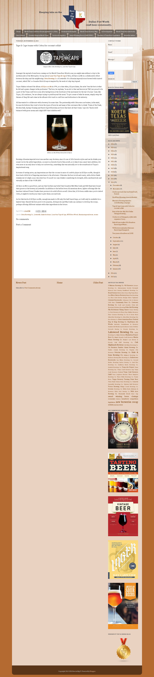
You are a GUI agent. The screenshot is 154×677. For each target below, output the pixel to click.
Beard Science (112, 293)
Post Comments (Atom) (32, 288)
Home (18, 31)
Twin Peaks (111, 382)
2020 (112, 165)
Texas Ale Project (128, 367)
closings (134, 396)
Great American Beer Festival (128, 319)
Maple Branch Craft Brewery (123, 337)
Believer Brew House (123, 293)
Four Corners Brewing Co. (117, 314)
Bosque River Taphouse (130, 297)
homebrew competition (130, 399)
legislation (111, 402)
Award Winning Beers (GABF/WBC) (81, 35)
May (114, 255)
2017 (112, 175)
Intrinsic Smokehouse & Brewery (126, 324)
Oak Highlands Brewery (123, 343)
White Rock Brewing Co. (122, 391)
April (115, 258)
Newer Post (21, 282)
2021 (112, 161)
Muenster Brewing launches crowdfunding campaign (121, 201)
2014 (112, 273)
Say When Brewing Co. (125, 360)
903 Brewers (128, 285)
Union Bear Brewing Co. (124, 382)
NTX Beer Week (72, 214)
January (115, 269)
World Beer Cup (132, 394)
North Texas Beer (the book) (125, 31)
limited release (46, 214)
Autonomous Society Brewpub (128, 288)
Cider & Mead (20, 35)
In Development (107, 31)
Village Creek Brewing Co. (129, 386)
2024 (112, 151)
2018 (112, 172)
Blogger (92, 671)
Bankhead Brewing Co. (130, 290)
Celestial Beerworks (115, 300)
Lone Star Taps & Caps (58, 75)
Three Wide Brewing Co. (125, 377)
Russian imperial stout (86, 214)
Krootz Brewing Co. (130, 329)
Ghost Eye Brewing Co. (115, 317)
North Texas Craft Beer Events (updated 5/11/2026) (41, 31)
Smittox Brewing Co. (125, 362)
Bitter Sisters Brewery (118, 295)
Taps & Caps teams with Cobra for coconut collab (123, 207)
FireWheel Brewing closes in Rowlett (124, 197)
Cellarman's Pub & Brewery (130, 300)
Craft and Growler (124, 305)
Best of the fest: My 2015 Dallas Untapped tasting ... (122, 212)
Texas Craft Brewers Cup (125, 369)
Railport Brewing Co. (131, 355)
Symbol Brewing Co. (114, 367)
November (116, 189)
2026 (112, 144)
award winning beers (118, 396)
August (115, 244)
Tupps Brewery (117, 379)
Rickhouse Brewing (113, 357)
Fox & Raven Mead (132, 314)
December (116, 185)
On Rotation (112, 347)
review (110, 404)
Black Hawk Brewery (116, 297)
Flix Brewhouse (113, 309)
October (116, 237)
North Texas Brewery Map (89, 31)
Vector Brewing (113, 386)
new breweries (123, 401)
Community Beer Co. (123, 302)
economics (111, 399)
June (114, 251)
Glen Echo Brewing (129, 317)
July (114, 248)
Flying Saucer (124, 309)
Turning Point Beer (131, 379)
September (117, 241)
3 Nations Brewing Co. (116, 285)
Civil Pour (111, 302)
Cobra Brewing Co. (50, 78)
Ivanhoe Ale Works (114, 326)
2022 (112, 158)
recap (135, 401)
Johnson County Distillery (131, 326)
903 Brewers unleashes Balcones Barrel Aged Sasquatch (123, 229)
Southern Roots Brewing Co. (128, 365)
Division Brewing (119, 307)
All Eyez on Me (46, 86)
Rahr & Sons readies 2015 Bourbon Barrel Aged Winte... (123, 223)
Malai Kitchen (120, 335)
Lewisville (37, 214)
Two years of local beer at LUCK (122, 233)
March (115, 262)
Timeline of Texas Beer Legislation (108, 35)
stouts (96, 214)
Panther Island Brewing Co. (128, 347)
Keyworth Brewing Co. (115, 329)
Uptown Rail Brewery (131, 384)
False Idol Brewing (132, 307)
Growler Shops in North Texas (39, 35)
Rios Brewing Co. (124, 357)
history (118, 399)
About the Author (129, 35)
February (116, 265)
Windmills (121, 394)
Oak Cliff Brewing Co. (123, 342)
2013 (112, 276)
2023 (112, 154)
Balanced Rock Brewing (115, 290)
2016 (112, 178)
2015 (112, 182)
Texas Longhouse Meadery (120, 374)
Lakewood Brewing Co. (120, 332)
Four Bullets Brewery (131, 312)
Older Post (98, 282)
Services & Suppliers (59, 35)
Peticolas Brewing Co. (122, 352)
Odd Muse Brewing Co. (131, 345)
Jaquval (122, 326)
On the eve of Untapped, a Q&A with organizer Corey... (124, 218)
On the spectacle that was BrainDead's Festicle (124, 193)
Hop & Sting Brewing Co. (117, 322)
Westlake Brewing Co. (115, 389)
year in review (118, 405)
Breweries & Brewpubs (68, 31)
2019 (112, 168)
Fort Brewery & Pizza (117, 312)
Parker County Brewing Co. (118, 350)
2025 (112, 147)
